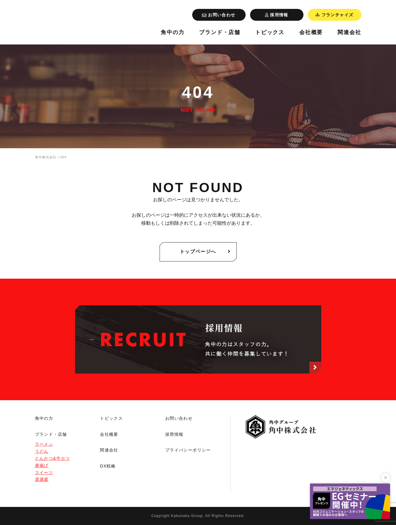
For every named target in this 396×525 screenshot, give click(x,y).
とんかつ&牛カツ (52, 458)
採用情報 (174, 434)
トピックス (269, 33)
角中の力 (172, 33)
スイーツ (44, 472)
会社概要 (311, 33)
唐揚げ (42, 465)
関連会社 (349, 33)
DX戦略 (108, 466)
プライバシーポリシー (188, 450)
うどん (42, 451)
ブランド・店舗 (219, 33)
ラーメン (44, 444)
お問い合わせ (179, 418)
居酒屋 (42, 479)
